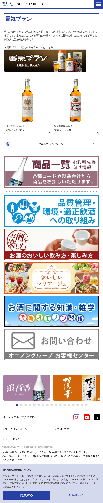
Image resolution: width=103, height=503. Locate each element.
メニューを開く (98, 4)
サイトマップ (12, 439)
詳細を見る (78, 495)
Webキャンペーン (51, 144)
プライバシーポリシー (17, 429)
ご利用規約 (63, 429)
